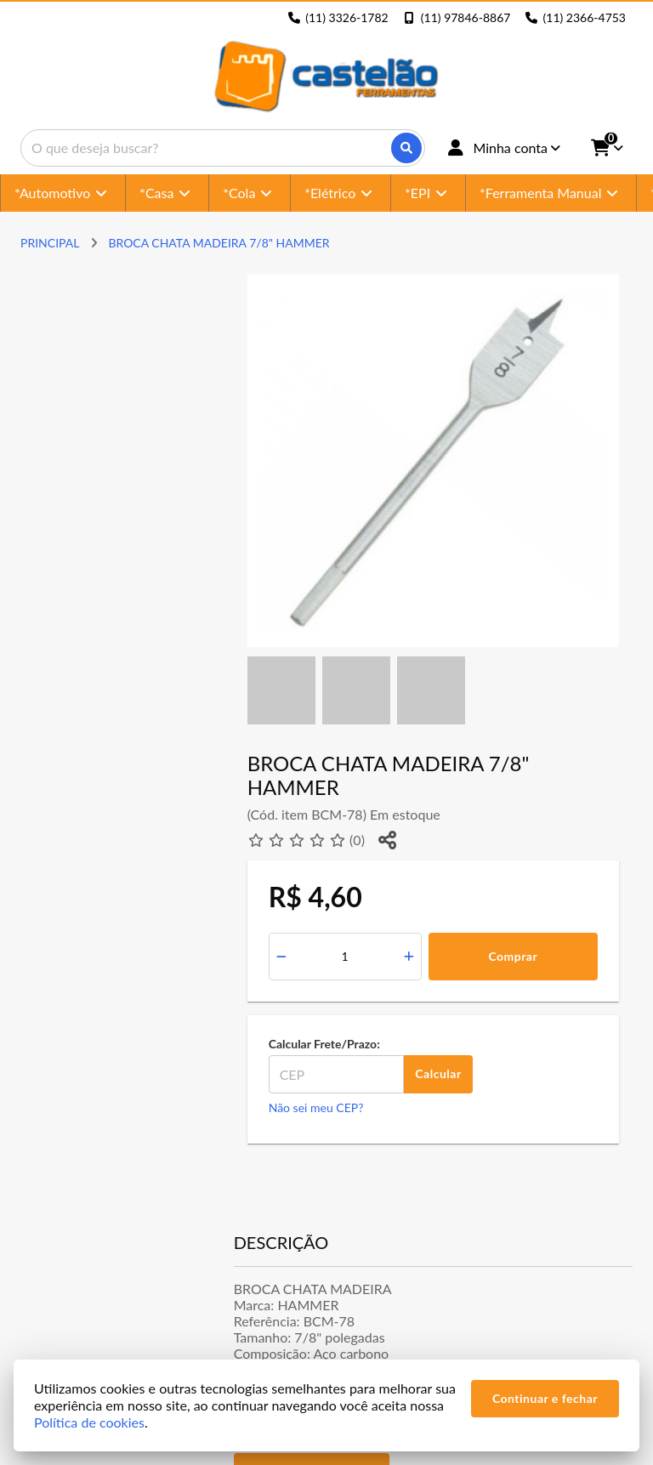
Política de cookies (89, 1422)
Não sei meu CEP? (316, 1107)
